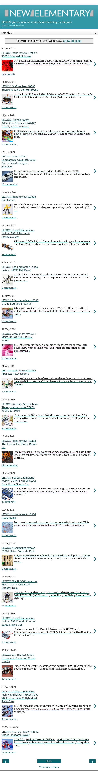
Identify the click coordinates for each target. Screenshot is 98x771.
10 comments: (9, 184)
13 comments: (9, 465)
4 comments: (9, 287)
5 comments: (9, 107)
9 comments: (9, 568)
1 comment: (8, 74)
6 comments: (9, 144)
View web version (49, 767)
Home (49, 761)
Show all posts (72, 40)
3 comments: (9, 254)
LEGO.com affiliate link (13, 26)
